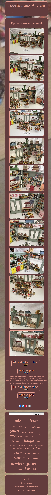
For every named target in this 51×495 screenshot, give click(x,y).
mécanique (36, 427)
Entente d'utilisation (26, 491)
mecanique (18, 448)
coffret (24, 432)
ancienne (30, 436)
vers (25, 422)
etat (40, 444)
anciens (36, 448)
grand (36, 454)
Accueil (26, 479)
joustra (16, 441)
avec (13, 436)
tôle (40, 436)
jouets (14, 431)
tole (18, 420)
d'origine (39, 432)
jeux (35, 468)
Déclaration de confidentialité (26, 487)
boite (34, 420)
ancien (17, 463)
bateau (27, 427)
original (31, 432)
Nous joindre (26, 483)
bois (27, 468)
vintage (28, 440)
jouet (31, 463)
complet (13, 445)
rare (18, 452)
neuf (39, 441)
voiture (20, 458)
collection (32, 445)
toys (20, 436)
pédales (23, 444)
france (27, 453)
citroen (16, 426)
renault (18, 469)
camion (33, 458)
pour (40, 465)
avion (27, 448)
